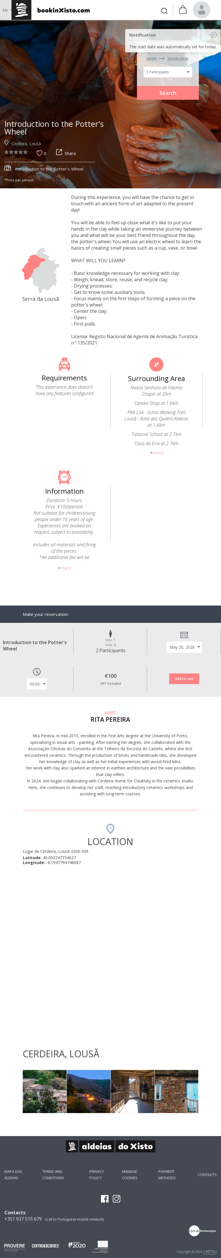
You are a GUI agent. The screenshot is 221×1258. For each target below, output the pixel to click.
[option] (110, 104)
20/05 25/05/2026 (167, 59)
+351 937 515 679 (23, 1219)
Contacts (207, 1174)
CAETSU (210, 1251)
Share (66, 153)
